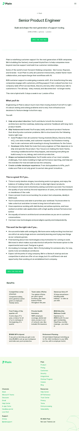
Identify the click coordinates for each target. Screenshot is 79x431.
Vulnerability (45, 409)
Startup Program (47, 379)
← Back (39, 13)
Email (4, 400)
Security (43, 373)
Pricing (43, 368)
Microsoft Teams (8, 395)
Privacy (43, 400)
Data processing (46, 406)
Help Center (6, 403)
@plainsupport (7, 422)
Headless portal (7, 409)
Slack (4, 392)
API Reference (45, 395)
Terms (43, 403)
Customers (44, 371)
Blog (42, 385)
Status (4, 419)
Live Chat (5, 412)
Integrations (45, 376)
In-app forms (6, 406)
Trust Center (45, 398)
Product (43, 365)
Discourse (5, 398)
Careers (43, 382)
